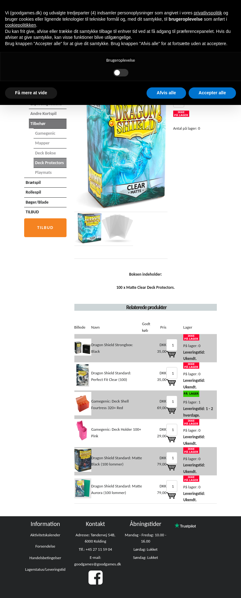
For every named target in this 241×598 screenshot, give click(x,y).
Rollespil (33, 192)
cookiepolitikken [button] (20, 25)
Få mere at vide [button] (31, 92)
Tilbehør (38, 123)
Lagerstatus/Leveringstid (45, 569)
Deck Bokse (45, 153)
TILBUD (32, 212)
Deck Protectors (49, 162)
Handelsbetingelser (45, 557)
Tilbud (45, 227)
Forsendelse (45, 546)
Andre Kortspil (43, 113)
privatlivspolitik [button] (208, 12)
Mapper (42, 143)
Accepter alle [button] (212, 92)
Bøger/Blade (37, 202)
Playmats (43, 172)
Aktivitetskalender (45, 535)
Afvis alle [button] (166, 92)
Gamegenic (45, 133)
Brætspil (33, 182)
